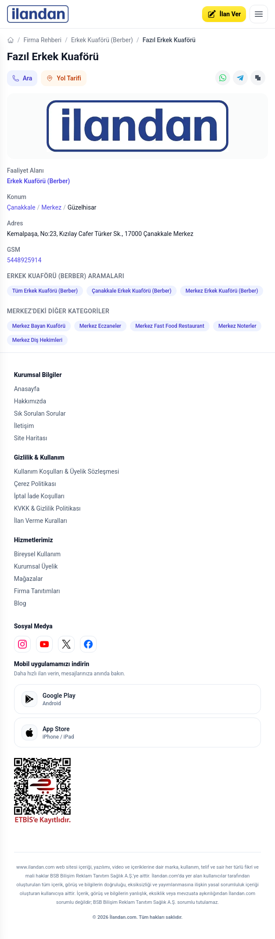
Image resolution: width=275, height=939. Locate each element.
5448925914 (24, 260)
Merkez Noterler (237, 326)
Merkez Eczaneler (100, 326)
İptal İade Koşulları (39, 496)
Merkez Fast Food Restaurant (169, 326)
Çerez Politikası (35, 483)
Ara (22, 78)
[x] (66, 644)
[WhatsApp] (222, 77)
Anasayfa (27, 388)
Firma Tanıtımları (37, 591)
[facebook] (88, 644)
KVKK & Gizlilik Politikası (47, 508)
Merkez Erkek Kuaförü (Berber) (221, 291)
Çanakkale (21, 207)
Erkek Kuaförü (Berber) (102, 40)
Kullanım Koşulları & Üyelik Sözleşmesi (66, 471)
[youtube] (44, 644)
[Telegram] (240, 77)
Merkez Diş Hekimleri (37, 340)
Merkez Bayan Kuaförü (38, 326)
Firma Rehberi (42, 40)
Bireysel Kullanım (37, 554)
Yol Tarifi (63, 78)
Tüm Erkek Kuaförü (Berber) (45, 291)
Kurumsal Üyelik (36, 566)
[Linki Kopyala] (257, 77)
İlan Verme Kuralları (40, 520)
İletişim (24, 425)
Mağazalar (28, 578)
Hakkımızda (30, 401)
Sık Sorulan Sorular (40, 413)
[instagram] (22, 644)
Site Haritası (30, 438)
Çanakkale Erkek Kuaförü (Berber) (131, 291)
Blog (20, 603)
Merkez (51, 207)
